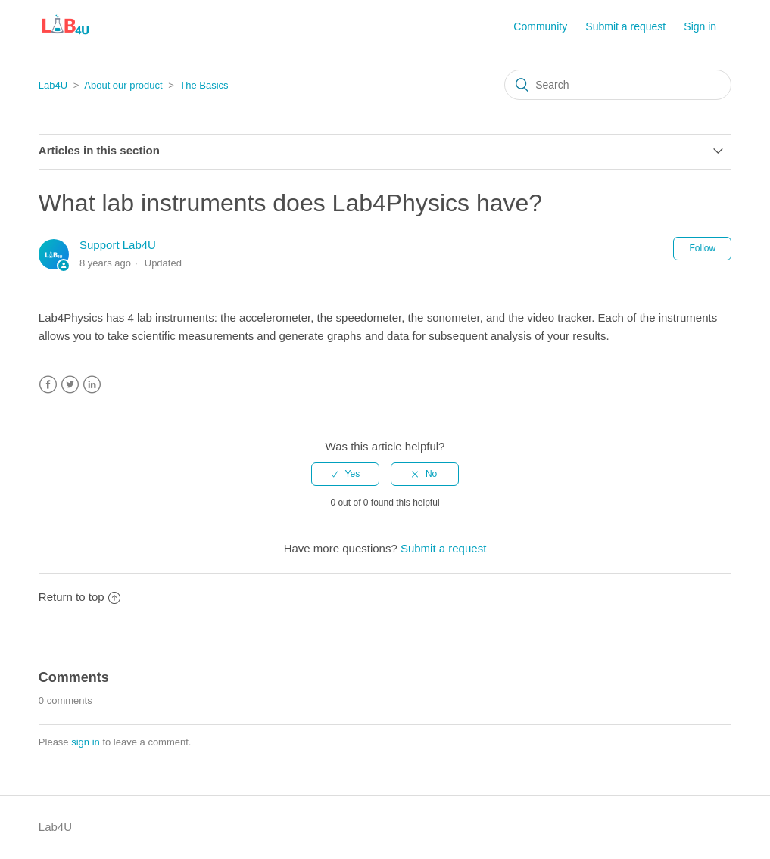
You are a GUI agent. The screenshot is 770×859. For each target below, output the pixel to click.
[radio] (345, 473)
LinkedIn (92, 384)
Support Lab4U (117, 244)
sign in (85, 742)
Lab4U (53, 85)
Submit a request (625, 26)
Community (540, 26)
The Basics (203, 85)
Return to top (79, 596)
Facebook (48, 384)
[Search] (617, 85)
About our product (123, 85)
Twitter (70, 384)
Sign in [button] (700, 26)
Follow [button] (702, 248)
